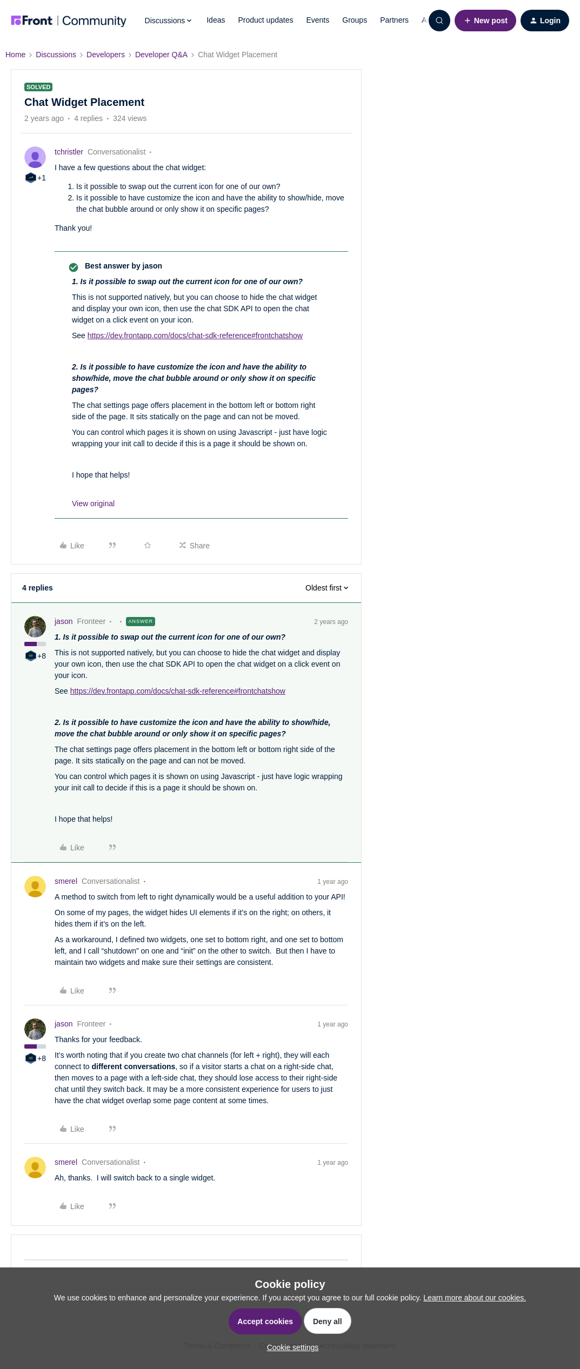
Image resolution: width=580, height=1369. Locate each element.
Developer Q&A (161, 54)
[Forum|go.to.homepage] (68, 20)
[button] (485, 20)
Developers (105, 54)
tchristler (69, 151)
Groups (354, 20)
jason (63, 621)
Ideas (215, 20)
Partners (394, 20)
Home (15, 54)
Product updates (265, 20)
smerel (66, 881)
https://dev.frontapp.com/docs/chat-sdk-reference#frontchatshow (195, 335)
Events (317, 20)
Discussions (56, 54)
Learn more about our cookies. (474, 1297)
